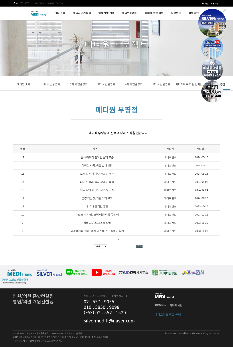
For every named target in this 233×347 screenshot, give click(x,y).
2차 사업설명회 (79, 84)
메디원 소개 (23, 84)
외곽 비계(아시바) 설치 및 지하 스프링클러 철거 (97, 230)
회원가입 (214, 3)
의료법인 (176, 13)
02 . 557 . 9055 (21, 3)
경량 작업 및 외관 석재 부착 (97, 198)
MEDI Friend (214, 333)
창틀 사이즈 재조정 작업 (97, 222)
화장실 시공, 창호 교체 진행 (97, 165)
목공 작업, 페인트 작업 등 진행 (97, 190)
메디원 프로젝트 (154, 13)
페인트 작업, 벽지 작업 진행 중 (97, 181)
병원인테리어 (129, 13)
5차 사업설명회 (161, 84)
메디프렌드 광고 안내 (168, 314)
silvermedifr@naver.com (48, 3)
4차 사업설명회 (134, 84)
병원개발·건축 (106, 13)
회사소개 (60, 13)
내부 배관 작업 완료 (97, 206)
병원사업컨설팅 (82, 13)
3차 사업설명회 (106, 84)
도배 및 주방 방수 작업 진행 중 (97, 173)
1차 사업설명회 (51, 84)
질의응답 (193, 13)
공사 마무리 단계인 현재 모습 (97, 157)
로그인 (205, 3)
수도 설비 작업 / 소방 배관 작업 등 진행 (97, 214)
